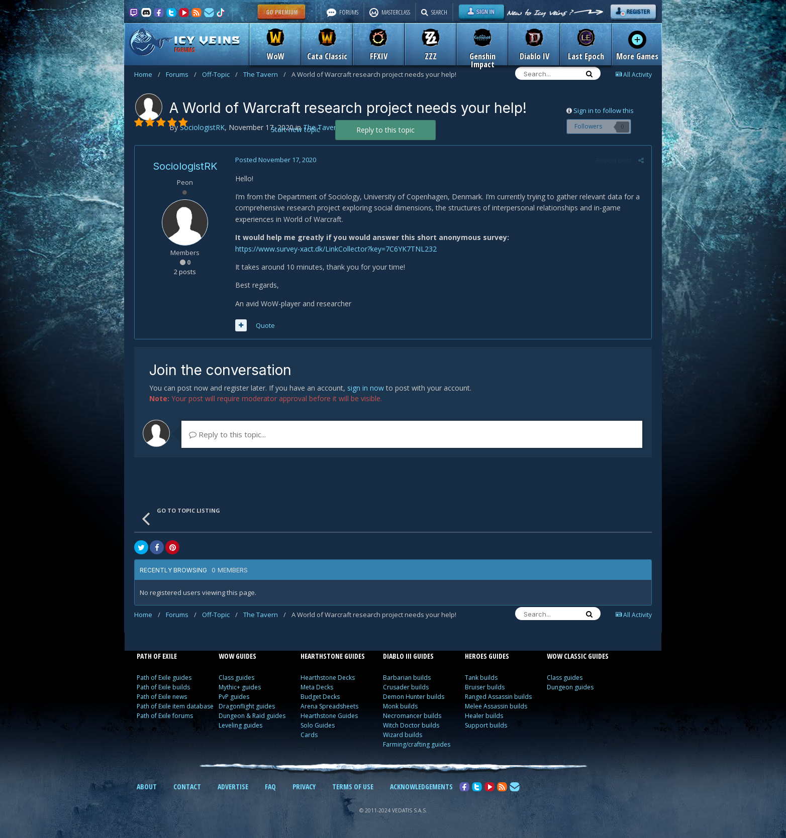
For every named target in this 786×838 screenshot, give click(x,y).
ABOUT (147, 786)
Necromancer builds (412, 715)
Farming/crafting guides (416, 744)
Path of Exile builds (163, 687)
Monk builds (400, 706)
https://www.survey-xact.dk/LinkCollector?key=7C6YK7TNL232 (336, 249)
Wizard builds (402, 735)
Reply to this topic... (227, 434)
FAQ (270, 786)
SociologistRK (185, 166)
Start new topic (295, 129)
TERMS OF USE (352, 786)
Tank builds (481, 677)
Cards (309, 735)
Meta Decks (317, 687)
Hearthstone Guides (329, 715)
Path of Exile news (162, 696)
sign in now (365, 388)
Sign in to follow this (603, 110)
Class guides (236, 677)
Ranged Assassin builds (498, 696)
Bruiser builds (485, 687)
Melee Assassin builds (496, 706)
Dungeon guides (570, 687)
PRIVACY (304, 786)
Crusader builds (406, 687)
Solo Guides (318, 725)
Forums (181, 74)
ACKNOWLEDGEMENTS (421, 786)
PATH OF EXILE (157, 656)
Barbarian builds (407, 677)
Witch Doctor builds (411, 725)
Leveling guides (240, 725)
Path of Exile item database (175, 706)
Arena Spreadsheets (329, 706)
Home (147, 74)
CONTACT (187, 786)
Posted (275, 159)
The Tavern (264, 74)
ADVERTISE (233, 786)
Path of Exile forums (165, 715)
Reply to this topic (385, 130)
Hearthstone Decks (328, 677)
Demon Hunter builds (413, 696)
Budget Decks (320, 696)
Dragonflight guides (247, 706)
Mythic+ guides (240, 687)
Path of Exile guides (164, 677)
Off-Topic (220, 74)
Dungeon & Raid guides (252, 715)
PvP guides (234, 696)
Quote (265, 325)
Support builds (486, 725)
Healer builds (484, 715)
